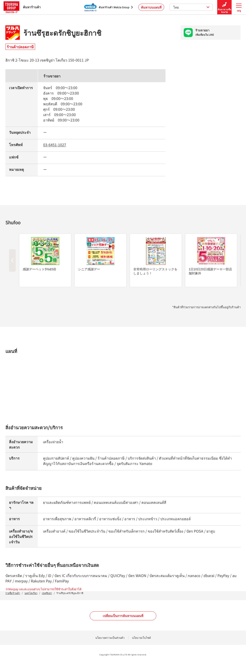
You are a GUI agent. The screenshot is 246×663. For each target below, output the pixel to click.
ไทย (191, 7)
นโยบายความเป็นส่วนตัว (110, 637)
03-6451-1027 (54, 144)
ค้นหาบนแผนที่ (151, 7)
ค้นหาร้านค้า (22, 7)
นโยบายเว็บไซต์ (141, 637)
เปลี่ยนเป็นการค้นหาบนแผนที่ (123, 615)
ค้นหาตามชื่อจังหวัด (224, 7)
